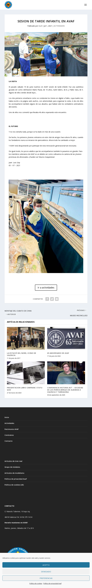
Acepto (46, 565)
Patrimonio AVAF (12, 429)
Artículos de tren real (13, 461)
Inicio (7, 417)
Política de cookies (35, 583)
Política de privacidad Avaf (52, 583)
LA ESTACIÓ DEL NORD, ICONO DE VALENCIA (21, 354)
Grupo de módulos (12, 467)
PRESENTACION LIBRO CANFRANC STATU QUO (24, 389)
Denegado (46, 571)
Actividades (9, 423)
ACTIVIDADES (59, 26)
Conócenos (9, 435)
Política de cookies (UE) (14, 485)
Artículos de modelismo (14, 473)
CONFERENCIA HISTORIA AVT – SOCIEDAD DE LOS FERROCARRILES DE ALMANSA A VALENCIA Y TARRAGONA (65, 390)
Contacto (8, 441)
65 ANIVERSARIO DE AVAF (58, 353)
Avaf (40, 26)
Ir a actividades (46, 287)
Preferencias (46, 578)
